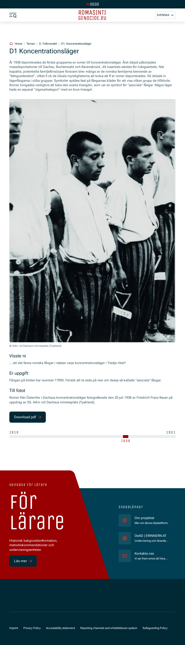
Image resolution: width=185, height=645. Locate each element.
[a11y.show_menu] (12, 15)
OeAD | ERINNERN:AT (152, 536)
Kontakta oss (144, 553)
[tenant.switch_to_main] (92, 4)
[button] (165, 15)
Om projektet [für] (144, 518)
